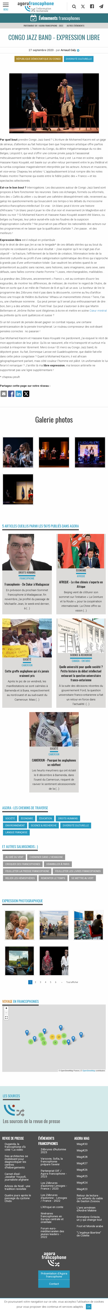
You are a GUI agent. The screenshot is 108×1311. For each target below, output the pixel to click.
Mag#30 (82, 1144)
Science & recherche (43, 825)
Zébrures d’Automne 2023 (53, 1151)
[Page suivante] (61, 982)
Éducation (45, 818)
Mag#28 (82, 1157)
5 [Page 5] (50, 982)
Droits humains (68, 818)
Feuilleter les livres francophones (78, 871)
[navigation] (6, 6)
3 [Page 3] (40, 982)
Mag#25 (82, 1176)
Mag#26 (82, 1169)
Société (10, 818)
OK (89, 1306)
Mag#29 (82, 1150)
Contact (54, 1284)
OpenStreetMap (88, 1071)
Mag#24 (82, 1182)
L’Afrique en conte (52, 1207)
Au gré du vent (14, 857)
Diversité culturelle (79, 58)
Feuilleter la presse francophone (27, 871)
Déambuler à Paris (57, 864)
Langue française (16, 832)
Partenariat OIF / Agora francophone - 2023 (43, 25)
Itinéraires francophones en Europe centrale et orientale (52, 1218)
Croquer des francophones (22, 864)
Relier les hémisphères (20, 878)
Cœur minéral (98, 310)
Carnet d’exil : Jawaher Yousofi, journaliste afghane (17, 1176)
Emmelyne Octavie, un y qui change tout (89, 1218)
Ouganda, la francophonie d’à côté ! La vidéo (15, 1146)
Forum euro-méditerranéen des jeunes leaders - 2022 (52, 1233)
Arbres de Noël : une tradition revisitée (17, 1187)
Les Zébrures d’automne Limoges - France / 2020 (54, 1185)
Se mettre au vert (82, 878)
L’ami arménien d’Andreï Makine (86, 1209)
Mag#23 (82, 1189)
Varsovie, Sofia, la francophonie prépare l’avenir (52, 1161)
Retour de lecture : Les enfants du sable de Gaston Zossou (90, 1198)
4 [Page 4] (45, 982)
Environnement (15, 825)
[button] (44, 1031)
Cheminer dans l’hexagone (46, 857)
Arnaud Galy (70, 50)
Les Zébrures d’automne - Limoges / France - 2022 (54, 1197)
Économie (27, 818)
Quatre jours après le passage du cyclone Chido (18, 1198)
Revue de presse (13, 1138)
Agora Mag (81, 1138)
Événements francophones (48, 1141)
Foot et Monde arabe (90, 1226)
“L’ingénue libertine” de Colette (89, 1234)
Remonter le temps (53, 878)
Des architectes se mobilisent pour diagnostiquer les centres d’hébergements (16, 1161)
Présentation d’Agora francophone (54, 1275)
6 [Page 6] (55, 982)
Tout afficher (72, 982)
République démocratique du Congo (38, 58)
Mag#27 (82, 1163)
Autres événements (75, 25)
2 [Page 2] (35, 982)
